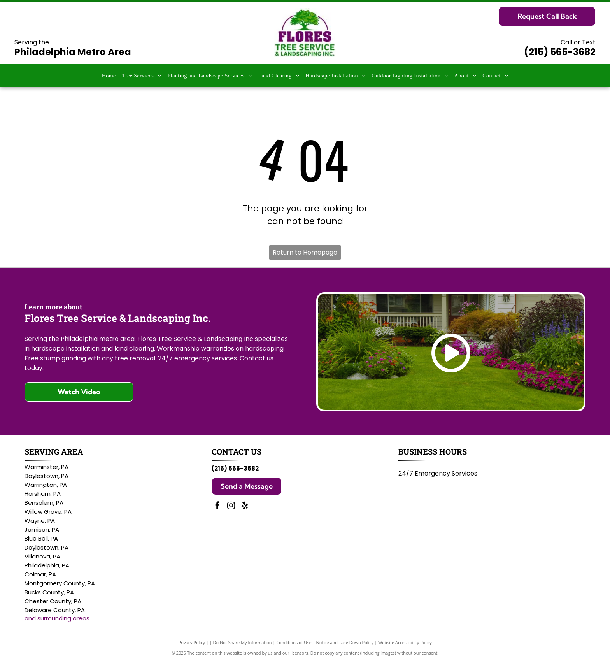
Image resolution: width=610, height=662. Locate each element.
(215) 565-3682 (560, 52)
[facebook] (217, 506)
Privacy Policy (191, 642)
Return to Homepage (305, 252)
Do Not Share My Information (242, 642)
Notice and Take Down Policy (345, 642)
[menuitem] (109, 76)
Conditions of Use (294, 642)
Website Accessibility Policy (405, 642)
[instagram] (231, 506)
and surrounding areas (57, 618)
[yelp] (245, 506)
